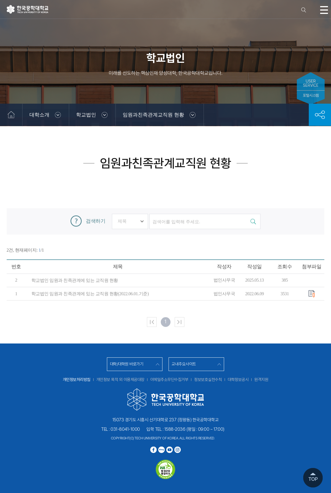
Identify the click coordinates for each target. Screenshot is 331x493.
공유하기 (320, 115)
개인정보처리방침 (77, 379)
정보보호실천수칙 (208, 379)
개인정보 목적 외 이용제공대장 (120, 379)
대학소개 (39, 115)
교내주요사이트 (184, 364)
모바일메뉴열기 (324, 10)
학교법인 (86, 115)
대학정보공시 (238, 379)
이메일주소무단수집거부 (169, 379)
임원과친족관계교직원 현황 (153, 115)
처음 (152, 342)
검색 (303, 10)
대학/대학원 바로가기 (127, 364)
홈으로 (11, 115)
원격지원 (261, 379)
